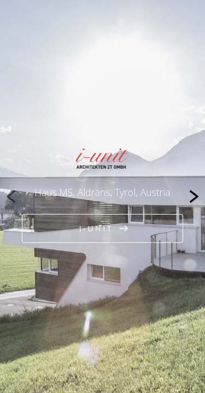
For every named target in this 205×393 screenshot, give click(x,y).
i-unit (96, 228)
